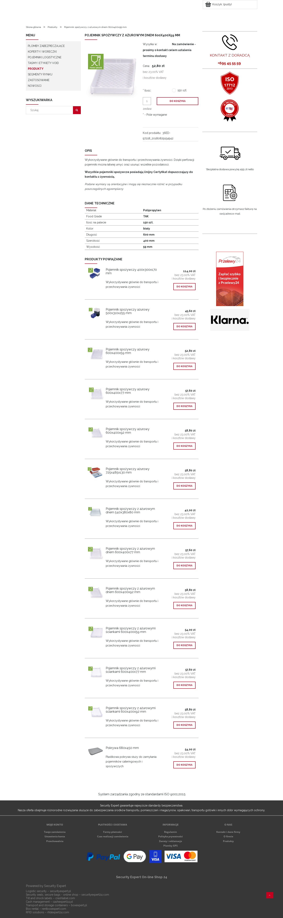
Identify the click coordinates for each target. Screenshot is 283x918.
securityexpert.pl (60, 891)
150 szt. (182, 90)
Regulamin (170, 832)
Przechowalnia (54, 841)
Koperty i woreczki (42, 51)
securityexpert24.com (95, 894)
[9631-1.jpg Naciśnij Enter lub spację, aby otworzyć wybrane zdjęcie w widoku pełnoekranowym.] (112, 75)
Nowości (34, 85)
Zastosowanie (38, 80)
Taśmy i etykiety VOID (43, 63)
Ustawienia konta (55, 836)
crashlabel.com (65, 898)
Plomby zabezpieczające (46, 46)
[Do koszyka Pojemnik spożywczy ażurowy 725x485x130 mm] (184, 485)
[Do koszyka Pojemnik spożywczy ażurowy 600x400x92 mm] (184, 446)
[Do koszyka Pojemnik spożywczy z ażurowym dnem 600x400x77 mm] (184, 565)
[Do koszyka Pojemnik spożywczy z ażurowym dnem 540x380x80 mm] (184, 525)
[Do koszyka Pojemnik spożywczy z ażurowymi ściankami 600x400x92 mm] (184, 725)
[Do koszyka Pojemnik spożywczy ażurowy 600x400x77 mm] (184, 406)
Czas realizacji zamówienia (112, 836)
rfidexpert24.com (58, 912)
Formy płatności (112, 832)
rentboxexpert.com (54, 908)
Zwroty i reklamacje (170, 841)
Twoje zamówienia (55, 832)
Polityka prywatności (170, 836)
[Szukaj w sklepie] (50, 110)
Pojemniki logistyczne (44, 57)
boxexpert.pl (79, 905)
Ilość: (147, 90)
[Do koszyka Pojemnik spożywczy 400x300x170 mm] (184, 286)
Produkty (36, 68)
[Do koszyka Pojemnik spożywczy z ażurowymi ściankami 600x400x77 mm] (184, 685)
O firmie (228, 836)
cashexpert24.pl (63, 901)
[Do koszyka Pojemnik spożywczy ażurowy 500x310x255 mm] (184, 326)
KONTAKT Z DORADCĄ (230, 55)
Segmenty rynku (40, 74)
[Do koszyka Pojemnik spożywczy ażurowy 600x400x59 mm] (184, 366)
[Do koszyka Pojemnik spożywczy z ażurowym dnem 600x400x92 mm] (184, 605)
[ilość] (147, 101)
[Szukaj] (77, 110)
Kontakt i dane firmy (228, 832)
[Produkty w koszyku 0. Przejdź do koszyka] (219, 4)
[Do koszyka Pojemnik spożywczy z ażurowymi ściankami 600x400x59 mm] (184, 645)
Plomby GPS (170, 845)
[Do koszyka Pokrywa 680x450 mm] (184, 764)
